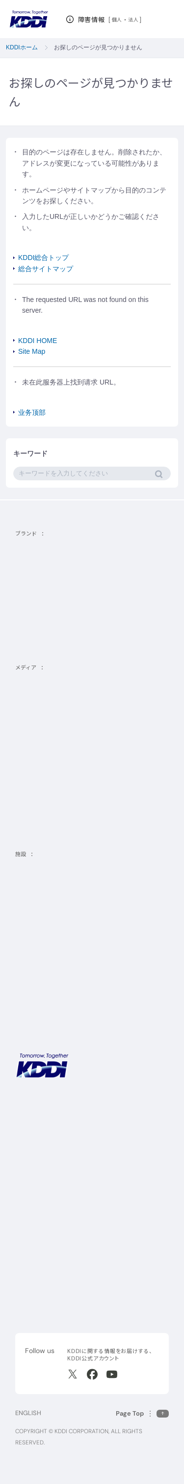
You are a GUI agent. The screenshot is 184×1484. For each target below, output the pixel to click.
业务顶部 (32, 412)
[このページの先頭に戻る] (142, 1413)
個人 (117, 19)
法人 (133, 19)
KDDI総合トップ (43, 257)
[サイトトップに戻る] (29, 19)
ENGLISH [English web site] (28, 1413)
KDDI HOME (37, 340)
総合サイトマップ (45, 269)
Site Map (31, 351)
